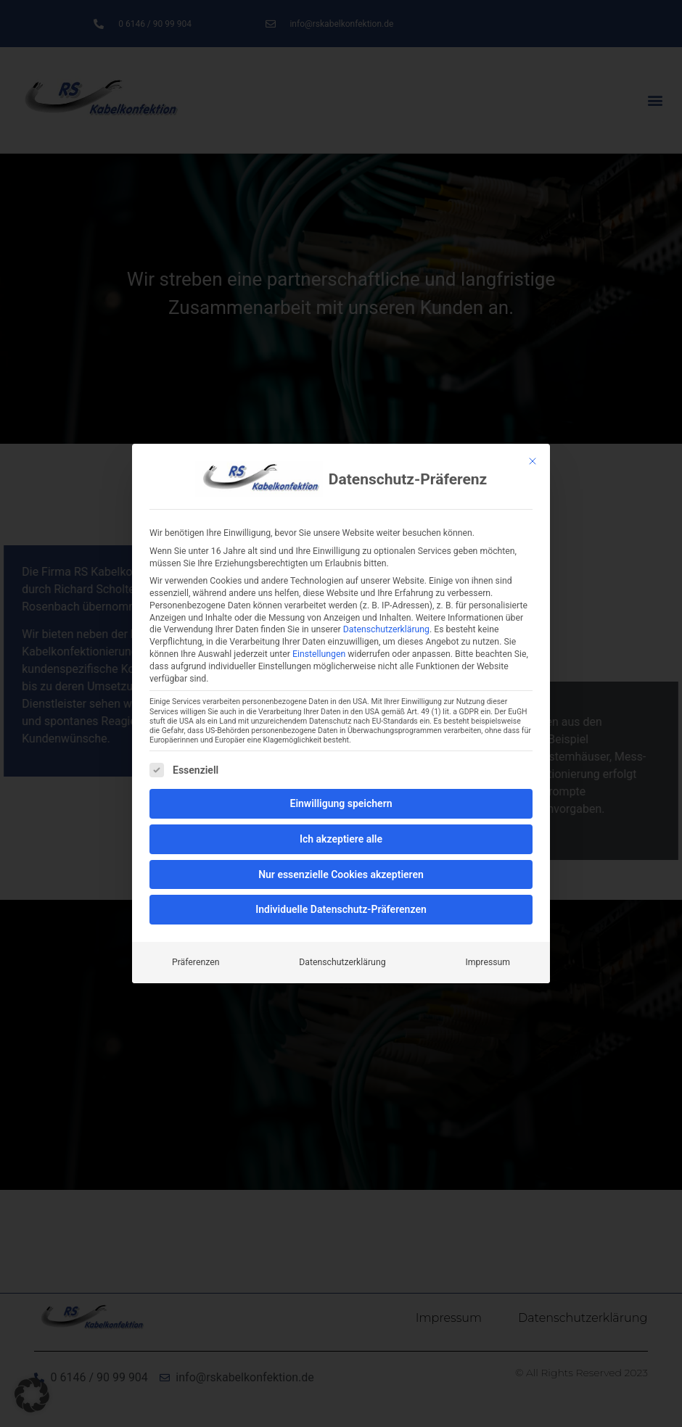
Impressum (487, 962)
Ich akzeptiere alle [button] (341, 839)
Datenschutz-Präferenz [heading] (408, 479)
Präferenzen (195, 962)
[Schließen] (532, 461)
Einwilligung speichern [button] (340, 803)
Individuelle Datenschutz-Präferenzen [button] (341, 909)
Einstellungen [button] (318, 654)
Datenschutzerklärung (386, 629)
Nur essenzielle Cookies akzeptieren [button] (341, 874)
